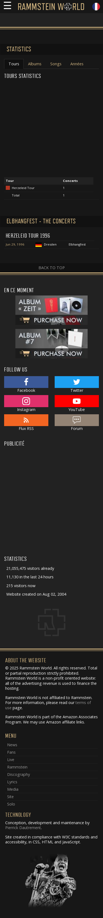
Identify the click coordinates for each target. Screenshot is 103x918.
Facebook (26, 384)
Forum (77, 422)
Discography (18, 774)
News (12, 744)
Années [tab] (76, 63)
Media (12, 789)
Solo (11, 804)
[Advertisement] (51, 500)
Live (10, 759)
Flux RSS (26, 422)
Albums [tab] (34, 63)
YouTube (77, 403)
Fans (11, 752)
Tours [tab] (14, 63)
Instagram (26, 403)
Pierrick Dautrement (23, 827)
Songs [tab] (56, 63)
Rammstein (17, 767)
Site (10, 796)
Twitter (77, 384)
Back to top (51, 267)
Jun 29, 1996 (15, 244)
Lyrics (12, 781)
